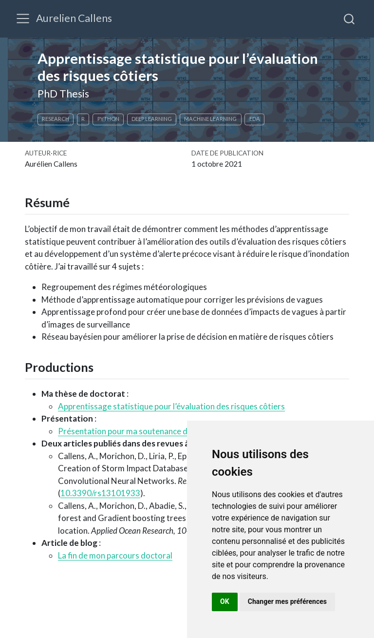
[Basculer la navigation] (23, 18)
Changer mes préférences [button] (287, 601)
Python (108, 119)
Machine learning (210, 119)
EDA (254, 119)
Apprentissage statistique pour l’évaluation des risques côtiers (171, 406)
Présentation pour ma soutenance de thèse (136, 431)
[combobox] (349, 18)
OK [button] (224, 601)
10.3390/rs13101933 (100, 493)
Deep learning (151, 119)
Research (55, 119)
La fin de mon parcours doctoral (115, 555)
